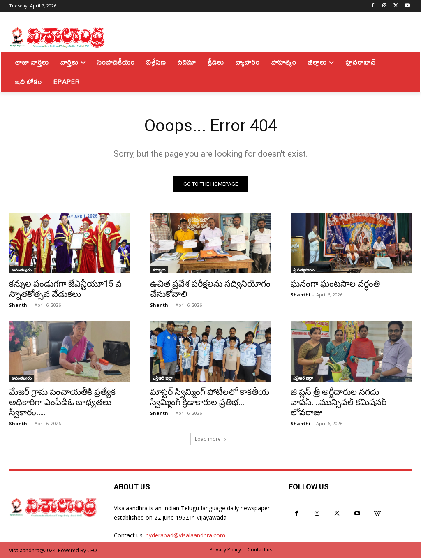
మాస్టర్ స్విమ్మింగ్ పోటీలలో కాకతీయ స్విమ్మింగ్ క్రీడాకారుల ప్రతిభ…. (209, 397)
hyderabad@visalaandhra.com (185, 535)
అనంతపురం (22, 270)
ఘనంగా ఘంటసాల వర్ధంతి (335, 284)
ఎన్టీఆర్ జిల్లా (162, 378)
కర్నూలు (159, 270)
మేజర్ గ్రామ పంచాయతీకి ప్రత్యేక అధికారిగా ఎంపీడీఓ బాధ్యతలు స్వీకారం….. (62, 402)
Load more (211, 438)
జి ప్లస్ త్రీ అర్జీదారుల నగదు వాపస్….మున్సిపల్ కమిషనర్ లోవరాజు (338, 402)
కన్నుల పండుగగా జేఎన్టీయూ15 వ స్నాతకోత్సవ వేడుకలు (65, 289)
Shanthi (19, 305)
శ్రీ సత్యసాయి (304, 270)
